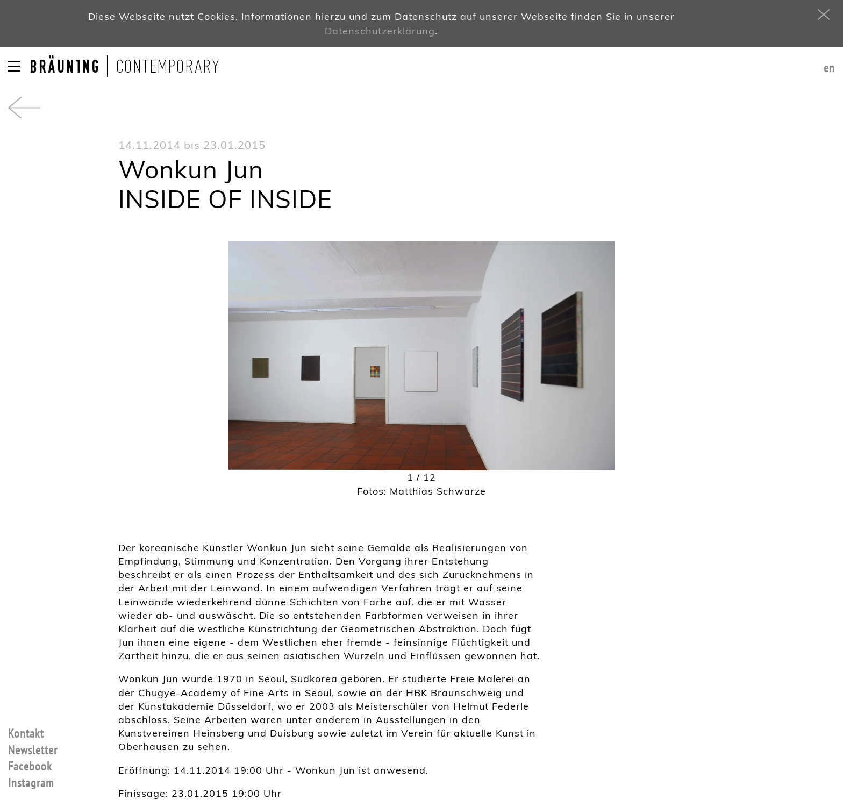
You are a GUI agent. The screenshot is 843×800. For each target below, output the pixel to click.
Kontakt (26, 734)
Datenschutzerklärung (380, 31)
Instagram (31, 783)
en (829, 68)
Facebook (30, 767)
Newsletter (33, 751)
